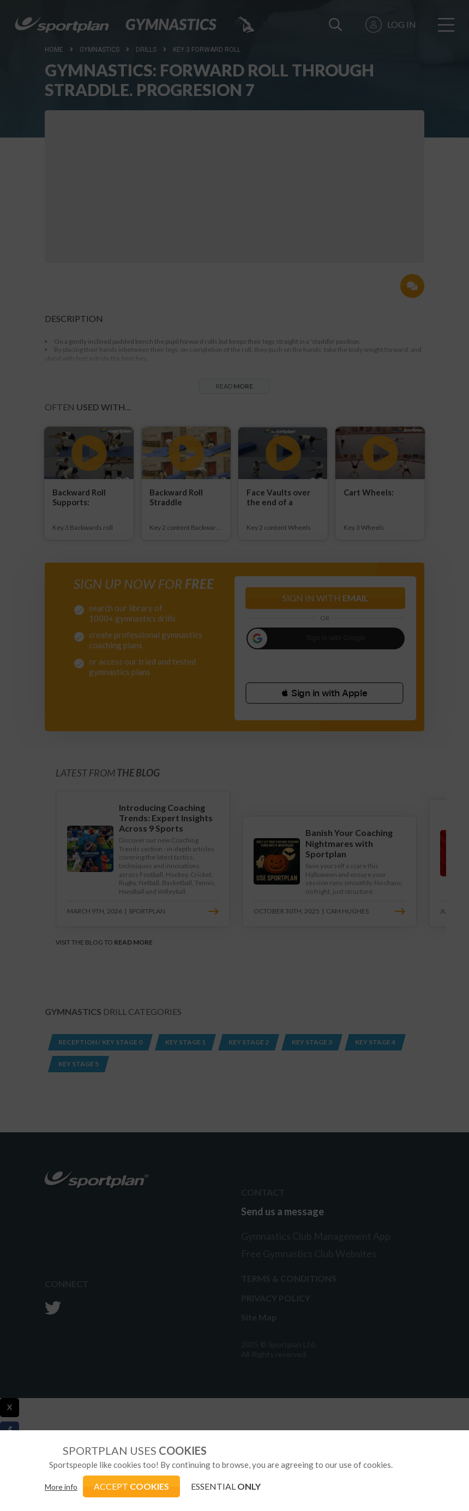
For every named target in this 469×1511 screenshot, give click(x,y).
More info (61, 1486)
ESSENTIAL (226, 1486)
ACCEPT (131, 1486)
